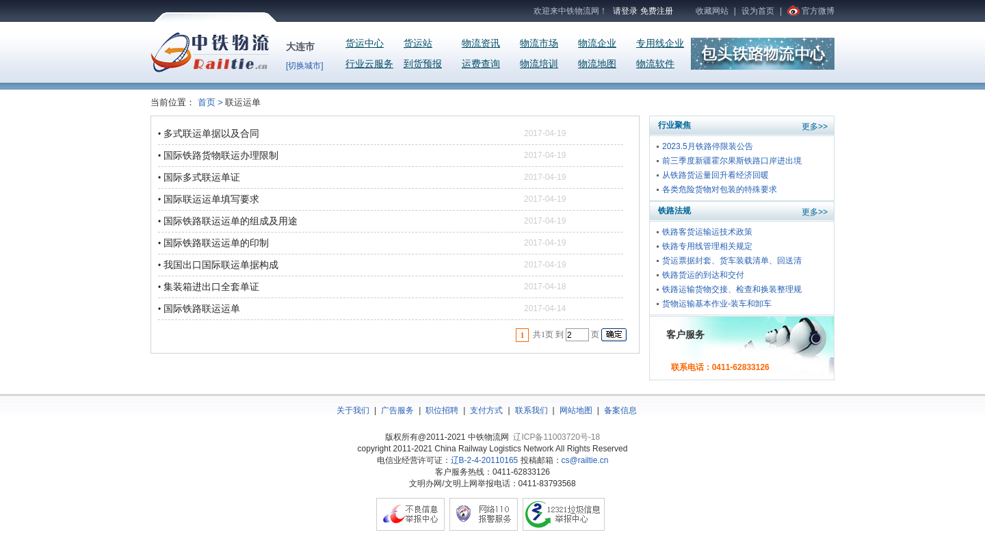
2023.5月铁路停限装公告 (707, 146)
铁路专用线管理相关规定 (707, 246)
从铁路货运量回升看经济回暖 (715, 175)
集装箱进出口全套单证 (211, 286)
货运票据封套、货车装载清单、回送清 (732, 260)
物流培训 (539, 64)
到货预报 (423, 64)
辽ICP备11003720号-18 (556, 437)
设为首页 (757, 11)
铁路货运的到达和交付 (703, 275)
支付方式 (486, 410)
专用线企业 (660, 43)
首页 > (210, 102)
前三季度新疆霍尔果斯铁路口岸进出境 (732, 161)
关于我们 (353, 410)
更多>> (815, 126)
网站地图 (576, 410)
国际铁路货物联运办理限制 (220, 155)
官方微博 (818, 11)
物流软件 (655, 64)
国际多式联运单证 (201, 177)
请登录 (625, 11)
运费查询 (481, 64)
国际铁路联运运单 (201, 308)
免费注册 (656, 11)
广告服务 (397, 410)
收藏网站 (712, 11)
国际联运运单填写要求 (211, 199)
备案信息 (620, 410)
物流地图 (597, 64)
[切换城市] (305, 65)
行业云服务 (369, 64)
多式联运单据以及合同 (211, 133)
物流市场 (539, 43)
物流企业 (597, 43)
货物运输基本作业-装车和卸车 (717, 303)
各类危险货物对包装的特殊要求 (719, 189)
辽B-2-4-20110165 (484, 460)
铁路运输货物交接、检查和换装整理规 (732, 289)
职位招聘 (441, 410)
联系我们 (531, 410)
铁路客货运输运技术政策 (707, 232)
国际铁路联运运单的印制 (216, 242)
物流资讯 (481, 43)
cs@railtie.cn (585, 460)
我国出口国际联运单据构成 (220, 264)
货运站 (418, 43)
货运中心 (364, 43)
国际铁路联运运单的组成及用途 (230, 220)
